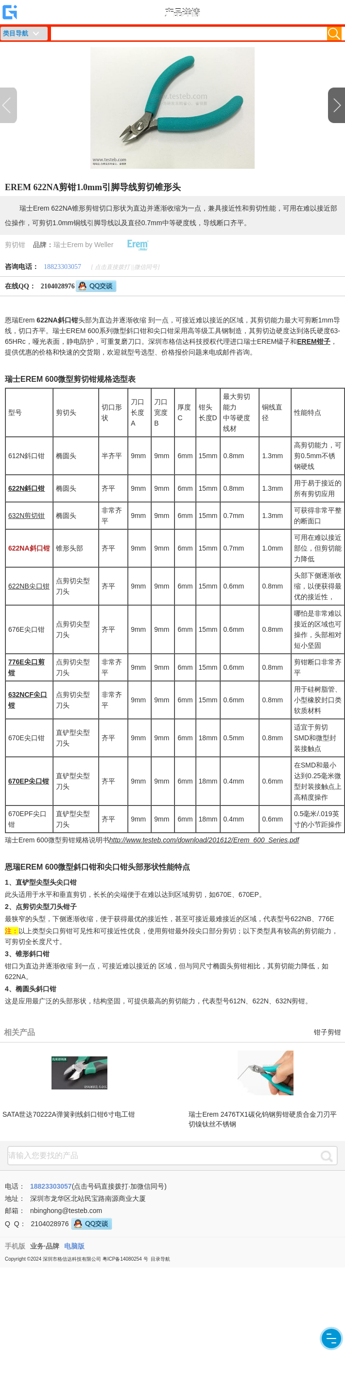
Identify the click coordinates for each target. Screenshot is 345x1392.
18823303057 (62, 266)
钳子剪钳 (327, 1032)
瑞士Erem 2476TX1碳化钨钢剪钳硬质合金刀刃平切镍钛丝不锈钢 (262, 1119)
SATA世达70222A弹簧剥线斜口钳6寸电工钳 (68, 1114)
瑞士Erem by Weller (83, 245)
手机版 (15, 1246)
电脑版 (74, 1246)
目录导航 (160, 1259)
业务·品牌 (44, 1246)
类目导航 (15, 33)
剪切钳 (15, 245)
